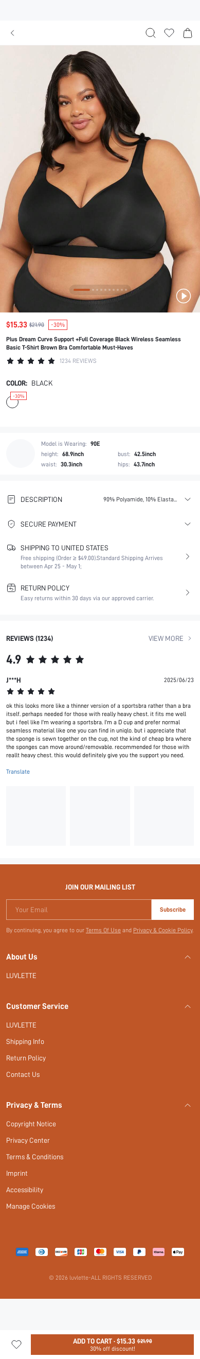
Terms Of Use (103, 929)
